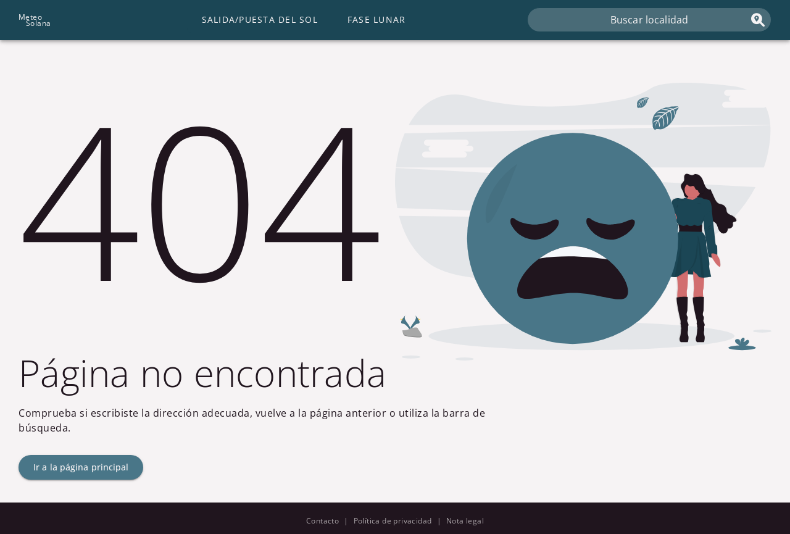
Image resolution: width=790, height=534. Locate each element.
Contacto (322, 520)
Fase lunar (376, 19)
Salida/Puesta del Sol (260, 19)
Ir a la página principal (80, 467)
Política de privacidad (393, 520)
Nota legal (465, 520)
